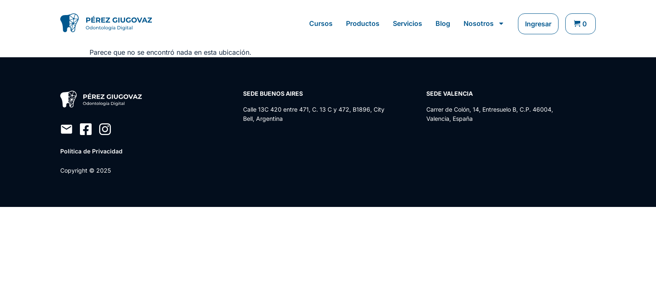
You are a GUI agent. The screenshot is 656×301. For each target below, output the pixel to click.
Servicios (407, 23)
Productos (362, 23)
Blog (443, 23)
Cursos (321, 23)
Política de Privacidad (91, 151)
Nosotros (484, 23)
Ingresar (538, 24)
